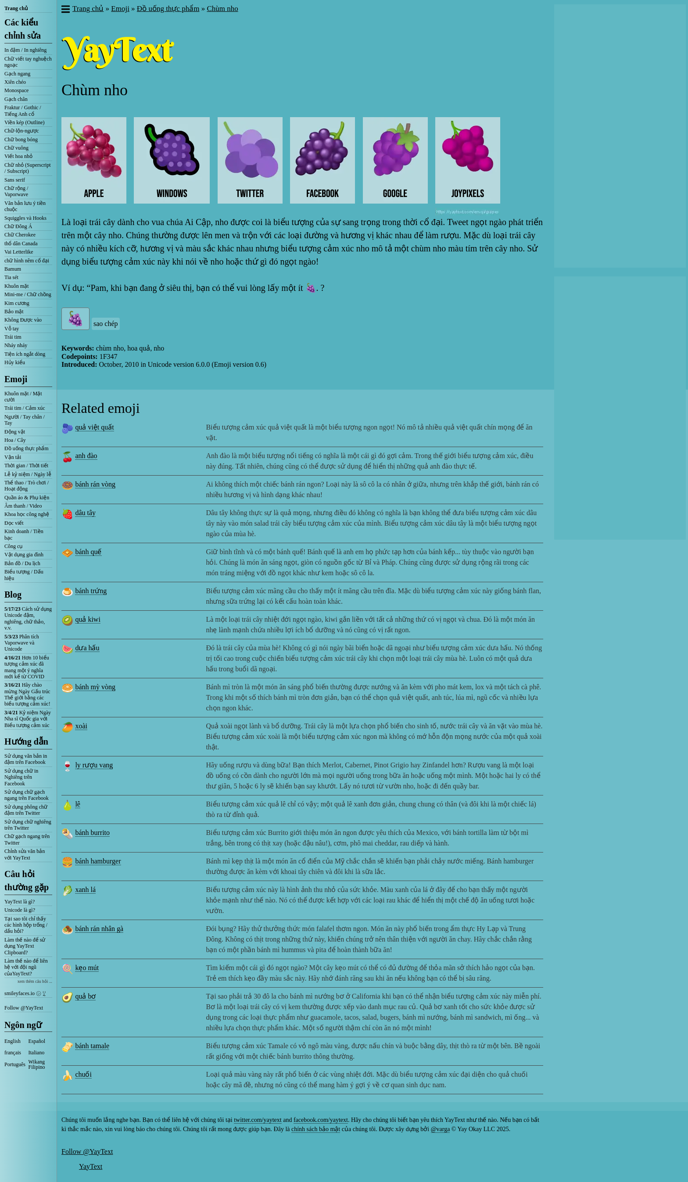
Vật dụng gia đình (23, 555)
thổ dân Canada (21, 243)
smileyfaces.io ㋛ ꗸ (25, 993)
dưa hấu (87, 648)
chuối (83, 1074)
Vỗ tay (11, 329)
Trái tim (13, 337)
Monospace (16, 90)
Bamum (12, 269)
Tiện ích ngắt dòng (24, 354)
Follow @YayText (23, 1008)
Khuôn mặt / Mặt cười (23, 396)
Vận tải (12, 457)
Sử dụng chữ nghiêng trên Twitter (27, 825)
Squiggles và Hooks (25, 218)
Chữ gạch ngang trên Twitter (27, 839)
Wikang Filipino (37, 1064)
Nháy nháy (15, 345)
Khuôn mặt (16, 286)
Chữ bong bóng (21, 139)
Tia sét (11, 277)
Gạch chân (16, 99)
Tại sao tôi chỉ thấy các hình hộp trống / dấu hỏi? (25, 925)
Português (14, 1064)
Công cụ (13, 546)
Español (37, 1041)
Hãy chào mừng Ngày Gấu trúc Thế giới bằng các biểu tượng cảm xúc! (27, 694)
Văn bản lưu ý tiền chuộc (25, 206)
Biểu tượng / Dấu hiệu (23, 575)
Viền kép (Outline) (24, 122)
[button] (65, 10)
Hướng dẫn (26, 741)
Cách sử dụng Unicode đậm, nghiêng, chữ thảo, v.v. (28, 618)
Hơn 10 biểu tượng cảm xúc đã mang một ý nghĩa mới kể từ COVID (26, 667)
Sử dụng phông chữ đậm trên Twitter (25, 810)
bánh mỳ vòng (95, 687)
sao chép (105, 323)
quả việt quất (94, 427)
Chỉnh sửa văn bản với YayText (24, 854)
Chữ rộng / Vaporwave (16, 191)
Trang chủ (16, 8)
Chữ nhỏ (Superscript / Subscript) (27, 168)
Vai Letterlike (18, 252)
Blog (13, 594)
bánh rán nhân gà (99, 928)
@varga (440, 1129)
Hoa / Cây (15, 440)
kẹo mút (87, 967)
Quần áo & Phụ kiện (26, 497)
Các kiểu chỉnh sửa (22, 29)
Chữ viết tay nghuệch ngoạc (28, 62)
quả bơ (85, 996)
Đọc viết (14, 523)
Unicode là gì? (19, 910)
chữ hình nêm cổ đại (26, 261)
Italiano (37, 1052)
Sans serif (14, 180)
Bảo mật (14, 311)
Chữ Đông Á (18, 226)
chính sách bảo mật (315, 1129)
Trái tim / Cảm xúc (24, 408)
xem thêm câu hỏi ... (35, 981)
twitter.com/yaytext (257, 1120)
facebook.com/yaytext (321, 1120)
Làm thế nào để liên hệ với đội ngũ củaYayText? (26, 967)
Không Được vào (23, 320)
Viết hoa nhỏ (18, 156)
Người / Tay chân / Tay (24, 420)
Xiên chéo (15, 82)
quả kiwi (87, 619)
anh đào (86, 455)
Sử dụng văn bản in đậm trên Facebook (25, 759)
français (12, 1052)
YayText (90, 1166)
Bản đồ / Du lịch (22, 563)
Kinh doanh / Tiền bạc (23, 534)
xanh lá (85, 889)
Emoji (15, 379)
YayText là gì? (19, 902)
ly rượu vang (94, 765)
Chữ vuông (16, 148)
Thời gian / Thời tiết (26, 465)
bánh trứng (91, 591)
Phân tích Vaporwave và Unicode (21, 643)
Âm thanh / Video (23, 506)
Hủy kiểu (14, 362)
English (12, 1041)
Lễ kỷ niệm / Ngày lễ (27, 474)
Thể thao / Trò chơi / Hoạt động (26, 486)
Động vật (14, 432)
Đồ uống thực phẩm (26, 448)
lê (77, 804)
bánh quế (88, 551)
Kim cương (16, 303)
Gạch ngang (17, 74)
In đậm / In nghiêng (25, 50)
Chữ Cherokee (20, 235)
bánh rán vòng (95, 484)
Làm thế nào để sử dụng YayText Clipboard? (24, 946)
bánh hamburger (98, 861)
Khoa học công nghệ (26, 514)
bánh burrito (92, 832)
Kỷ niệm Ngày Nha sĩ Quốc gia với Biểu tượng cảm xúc (27, 718)
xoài (81, 726)
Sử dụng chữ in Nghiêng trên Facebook (21, 777)
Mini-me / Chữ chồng (27, 294)
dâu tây (85, 512)
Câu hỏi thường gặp (26, 880)
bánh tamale (92, 1045)
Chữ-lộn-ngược (21, 131)
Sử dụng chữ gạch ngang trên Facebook (26, 795)
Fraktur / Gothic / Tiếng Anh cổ (22, 110)
